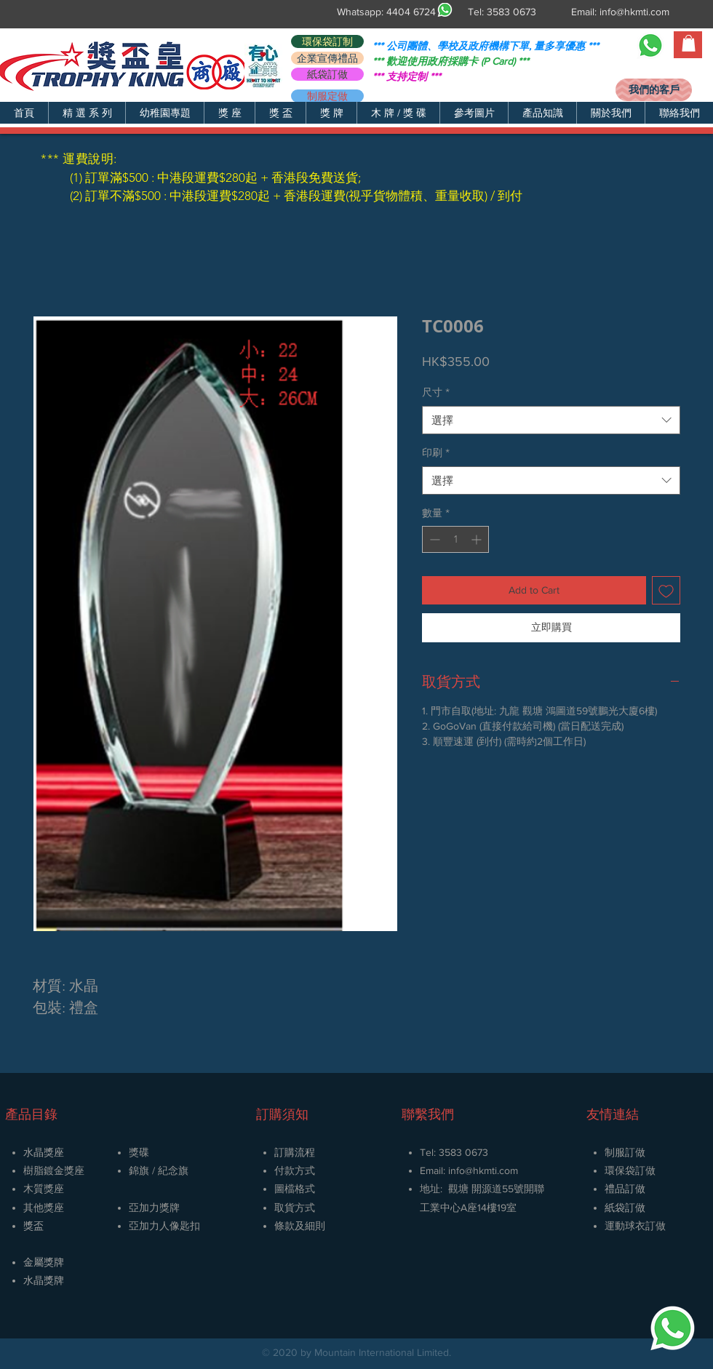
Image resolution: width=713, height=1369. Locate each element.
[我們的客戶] (654, 90)
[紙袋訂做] (327, 74)
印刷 (436, 452)
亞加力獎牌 (154, 1207)
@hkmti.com (491, 1170)
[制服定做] (327, 96)
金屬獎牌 (43, 1262)
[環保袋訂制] (327, 41)
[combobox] (551, 420)
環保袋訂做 (630, 1170)
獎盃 (33, 1226)
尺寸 (436, 392)
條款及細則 (299, 1226)
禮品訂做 (625, 1188)
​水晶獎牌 (43, 1280)
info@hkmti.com (634, 11)
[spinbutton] (455, 539)
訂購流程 (294, 1152)
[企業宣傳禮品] (327, 58)
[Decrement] (433, 539)
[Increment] (478, 539)
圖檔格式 (294, 1188)
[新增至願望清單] (666, 590)
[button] (86, 113)
